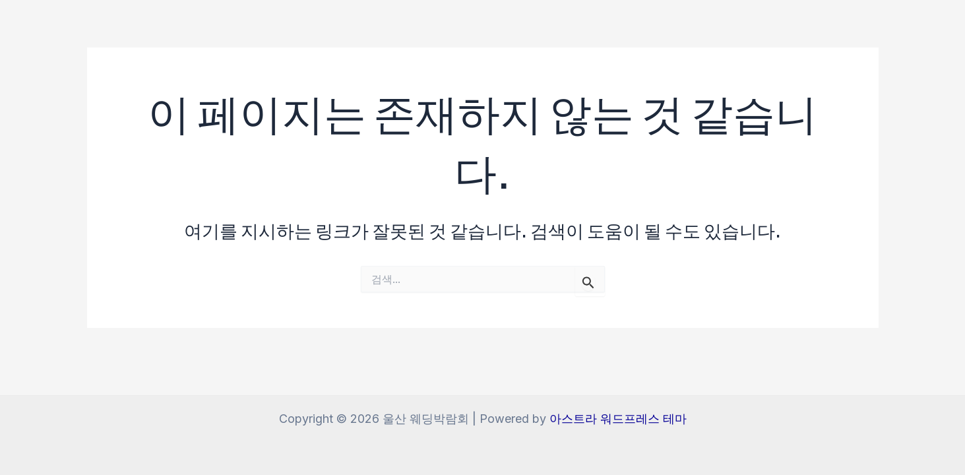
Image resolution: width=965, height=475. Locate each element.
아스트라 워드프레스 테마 (618, 419)
